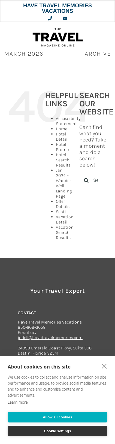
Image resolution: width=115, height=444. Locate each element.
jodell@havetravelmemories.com (50, 337)
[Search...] (93, 180)
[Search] (86, 180)
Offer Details (62, 204)
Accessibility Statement (68, 121)
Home (61, 128)
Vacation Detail (65, 219)
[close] (104, 366)
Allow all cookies (57, 417)
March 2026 (23, 53)
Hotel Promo (62, 147)
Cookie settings (57, 431)
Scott (61, 211)
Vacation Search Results (65, 232)
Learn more (18, 402)
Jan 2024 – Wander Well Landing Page (64, 183)
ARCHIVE (98, 53)
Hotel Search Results (63, 160)
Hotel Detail (61, 136)
